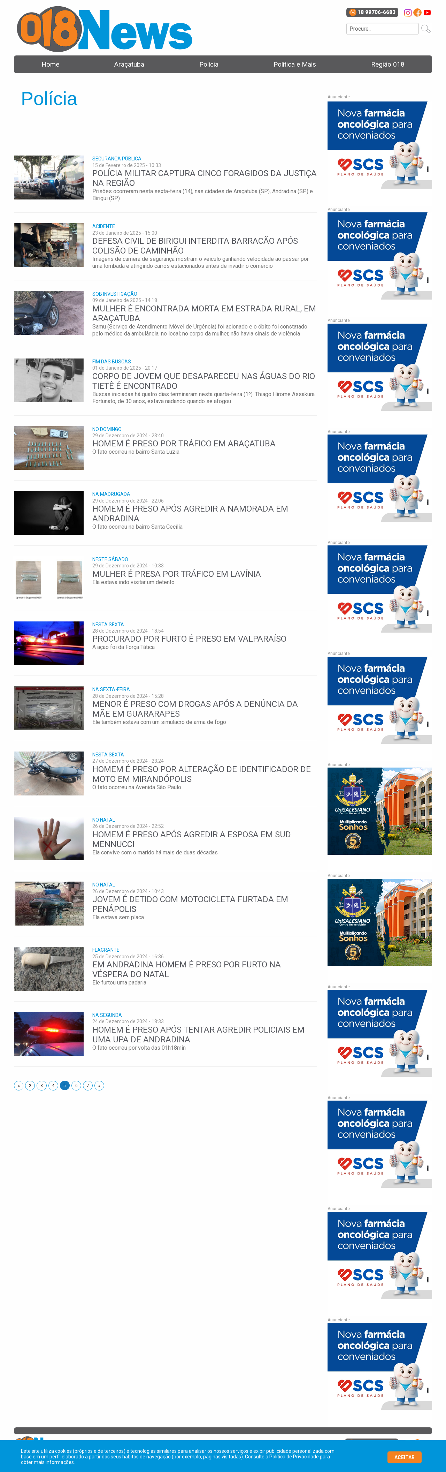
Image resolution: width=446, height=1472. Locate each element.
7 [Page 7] (88, 1085)
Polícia (208, 64)
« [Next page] (21, 1085)
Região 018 (388, 64)
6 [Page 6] (76, 1085)
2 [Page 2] (30, 1085)
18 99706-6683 (372, 12)
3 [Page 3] (41, 1085)
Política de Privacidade (294, 1456)
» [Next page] (101, 1085)
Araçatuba (129, 64)
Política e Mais (295, 64)
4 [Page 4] (53, 1085)
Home (50, 64)
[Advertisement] (141, 128)
